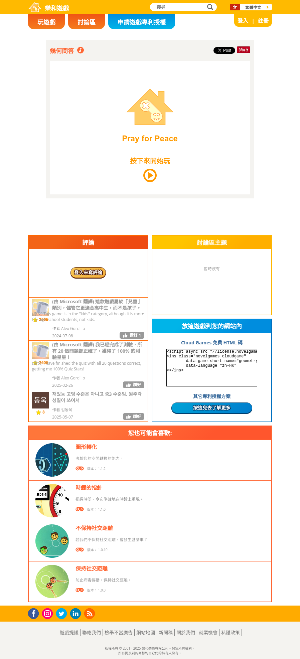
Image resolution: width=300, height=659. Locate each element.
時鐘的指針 (89, 487)
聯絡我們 (91, 632)
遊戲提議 (69, 632)
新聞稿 (166, 632)
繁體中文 (253, 7)
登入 (243, 20)
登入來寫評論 (88, 272)
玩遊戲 (46, 22)
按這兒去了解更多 (212, 407)
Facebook (35, 613)
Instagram (48, 613)
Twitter (63, 614)
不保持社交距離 (94, 528)
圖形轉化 (86, 447)
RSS (90, 613)
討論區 (87, 22)
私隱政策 (230, 632)
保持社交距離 (92, 568)
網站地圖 (145, 632)
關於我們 (185, 632)
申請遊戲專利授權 (142, 22)
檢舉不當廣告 (119, 632)
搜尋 (209, 7)
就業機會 (208, 632)
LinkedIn (76, 614)
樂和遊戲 (57, 8)
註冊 (263, 20)
